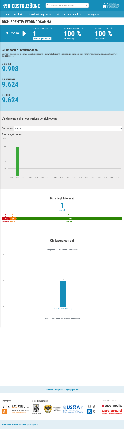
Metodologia (64, 390)
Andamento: (7, 128)
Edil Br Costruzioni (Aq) (63, 309)
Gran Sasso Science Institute (14, 424)
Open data (75, 390)
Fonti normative (51, 390)
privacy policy (32, 424)
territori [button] (17, 14)
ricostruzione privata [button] (39, 14)
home (7, 14)
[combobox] (65, 5)
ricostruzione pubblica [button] (69, 14)
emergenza (94, 14)
